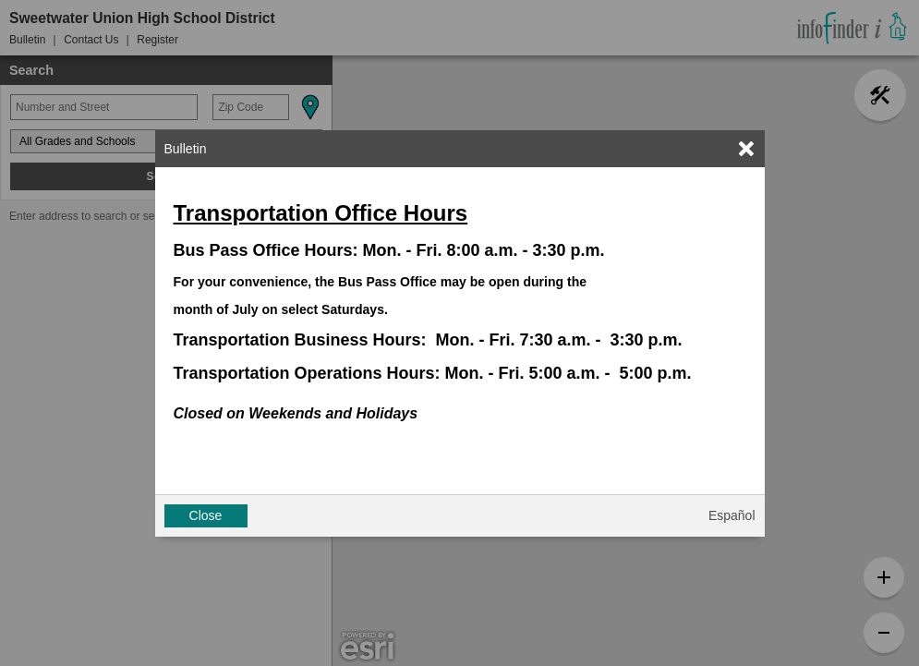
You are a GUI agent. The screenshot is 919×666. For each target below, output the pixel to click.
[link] (746, 148)
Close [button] (206, 515)
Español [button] (732, 515)
